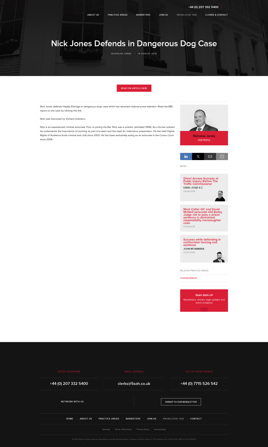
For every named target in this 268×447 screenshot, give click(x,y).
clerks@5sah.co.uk (134, 383)
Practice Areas (109, 418)
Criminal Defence (188, 278)
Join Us (151, 418)
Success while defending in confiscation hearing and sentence (202, 242)
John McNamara (193, 248)
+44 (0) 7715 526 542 (199, 383)
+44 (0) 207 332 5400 (203, 7)
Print (222, 156)
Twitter (100, 401)
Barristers (133, 418)
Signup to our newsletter (181, 402)
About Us (86, 418)
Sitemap (106, 429)
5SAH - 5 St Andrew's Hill (51, 11)
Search (225, 7)
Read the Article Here (134, 88)
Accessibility (160, 429)
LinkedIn (186, 156)
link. (80, 110)
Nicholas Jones (121, 54)
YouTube (109, 401)
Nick (42, 127)
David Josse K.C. (193, 187)
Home (69, 418)
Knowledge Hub (173, 418)
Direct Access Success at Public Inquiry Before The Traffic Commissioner (200, 181)
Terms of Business (123, 429)
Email (210, 156)
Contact (196, 418)
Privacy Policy (143, 429)
